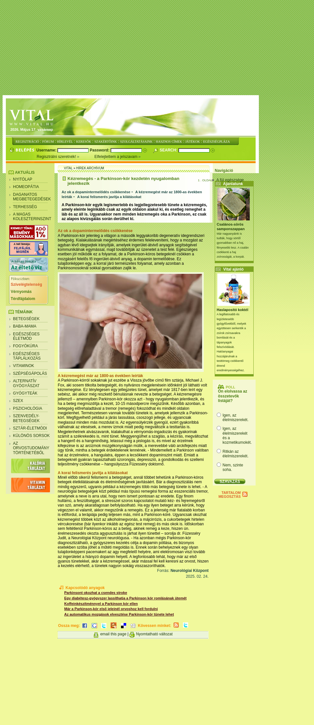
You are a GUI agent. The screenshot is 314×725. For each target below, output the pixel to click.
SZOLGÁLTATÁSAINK (136, 141)
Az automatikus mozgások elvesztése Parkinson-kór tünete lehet (119, 614)
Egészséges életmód (26, 336)
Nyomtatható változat (154, 634)
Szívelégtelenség (26, 284)
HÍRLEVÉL (65, 141)
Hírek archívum (90, 168)
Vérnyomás (21, 291)
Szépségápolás (30, 373)
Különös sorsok (31, 435)
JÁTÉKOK (192, 141)
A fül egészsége (230, 180)
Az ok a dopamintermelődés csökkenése (96, 192)
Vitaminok (23, 365)
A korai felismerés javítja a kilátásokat (109, 197)
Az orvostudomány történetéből (31, 448)
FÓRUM (48, 141)
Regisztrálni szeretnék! (65, 156)
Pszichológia (27, 408)
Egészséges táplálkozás (27, 356)
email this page (113, 634)
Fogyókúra (25, 346)
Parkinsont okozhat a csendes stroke (95, 593)
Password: (100, 150)
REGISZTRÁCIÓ (27, 141)
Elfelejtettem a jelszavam (117, 156)
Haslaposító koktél (232, 310)
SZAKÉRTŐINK (105, 141)
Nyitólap (22, 179)
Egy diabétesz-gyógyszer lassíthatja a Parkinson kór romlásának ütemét (125, 598)
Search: (169, 150)
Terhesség (25, 207)
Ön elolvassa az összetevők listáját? (232, 396)
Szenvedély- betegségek (26, 418)
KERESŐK (83, 141)
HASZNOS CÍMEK (169, 141)
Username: (46, 150)
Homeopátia (26, 186)
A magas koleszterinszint (32, 216)
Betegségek (26, 319)
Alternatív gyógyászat (26, 383)
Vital (68, 168)
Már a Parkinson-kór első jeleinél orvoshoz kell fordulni (111, 609)
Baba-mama (24, 326)
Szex (18, 400)
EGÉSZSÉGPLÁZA (216, 141)
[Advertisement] (158, 48)
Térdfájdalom (23, 298)
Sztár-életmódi (30, 428)
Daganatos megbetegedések (32, 196)
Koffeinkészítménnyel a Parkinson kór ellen (101, 604)
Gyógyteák (25, 393)
